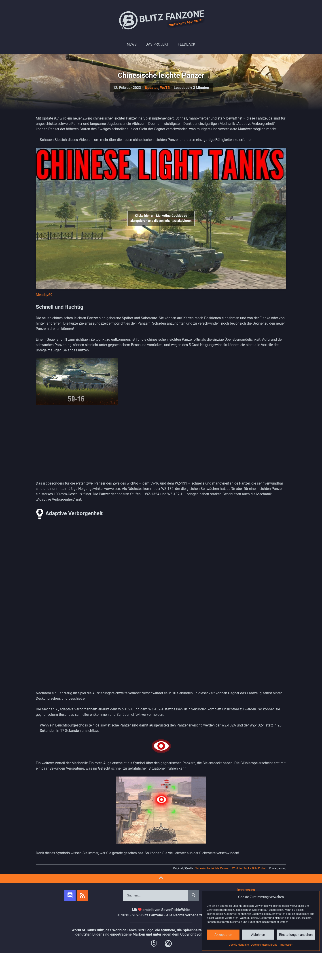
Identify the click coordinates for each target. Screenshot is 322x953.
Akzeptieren (223, 935)
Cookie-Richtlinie (239, 944)
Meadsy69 (44, 295)
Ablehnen (258, 935)
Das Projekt (157, 44)
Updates (151, 88)
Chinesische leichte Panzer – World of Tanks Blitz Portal (230, 868)
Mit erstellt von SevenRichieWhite (161, 910)
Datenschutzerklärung (264, 944)
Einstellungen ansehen (296, 935)
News (132, 44)
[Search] (193, 895)
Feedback (186, 44)
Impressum (286, 944)
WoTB (165, 88)
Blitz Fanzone (161, 20)
